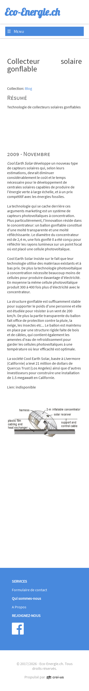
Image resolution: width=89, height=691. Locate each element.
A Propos (19, 607)
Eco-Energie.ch (51, 663)
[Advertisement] (44, 510)
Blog (28, 88)
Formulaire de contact (29, 589)
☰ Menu (15, 31)
